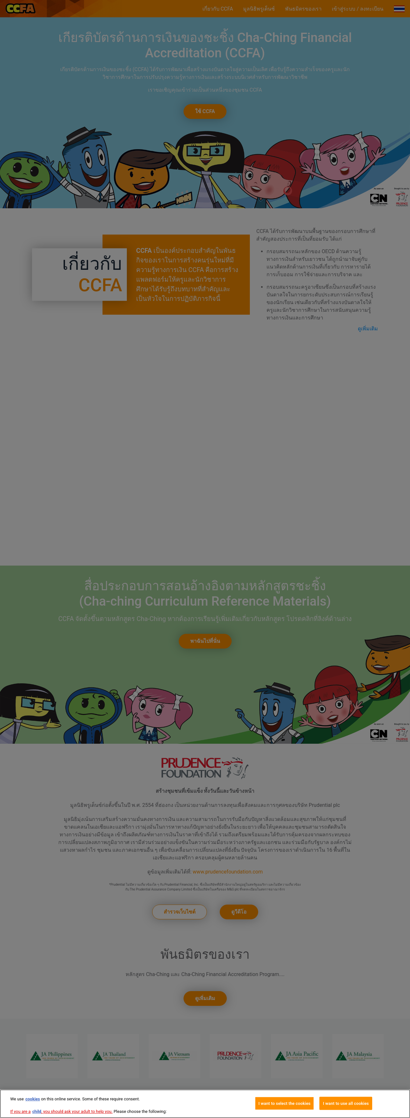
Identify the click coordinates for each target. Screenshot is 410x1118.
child (36, 1111)
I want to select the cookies (284, 1103)
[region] (205, 1103)
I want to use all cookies (346, 1103)
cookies (32, 1099)
